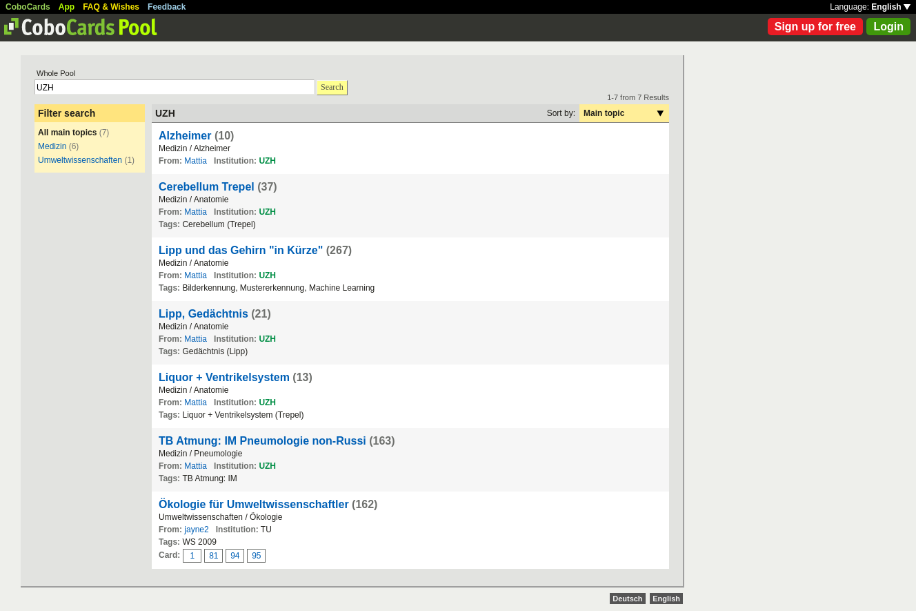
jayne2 (196, 529)
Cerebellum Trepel (207, 187)
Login (888, 26)
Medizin (52, 146)
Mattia (195, 161)
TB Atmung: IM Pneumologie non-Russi (262, 441)
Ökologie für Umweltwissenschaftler (254, 504)
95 (256, 556)
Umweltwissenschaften (80, 160)
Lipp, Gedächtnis (203, 314)
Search (332, 87)
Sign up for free (815, 26)
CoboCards (28, 7)
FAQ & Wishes (111, 7)
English (890, 7)
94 (234, 556)
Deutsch (627, 598)
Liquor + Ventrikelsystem (224, 377)
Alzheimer (185, 136)
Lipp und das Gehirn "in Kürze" (241, 250)
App (66, 7)
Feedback (167, 7)
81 (213, 556)
